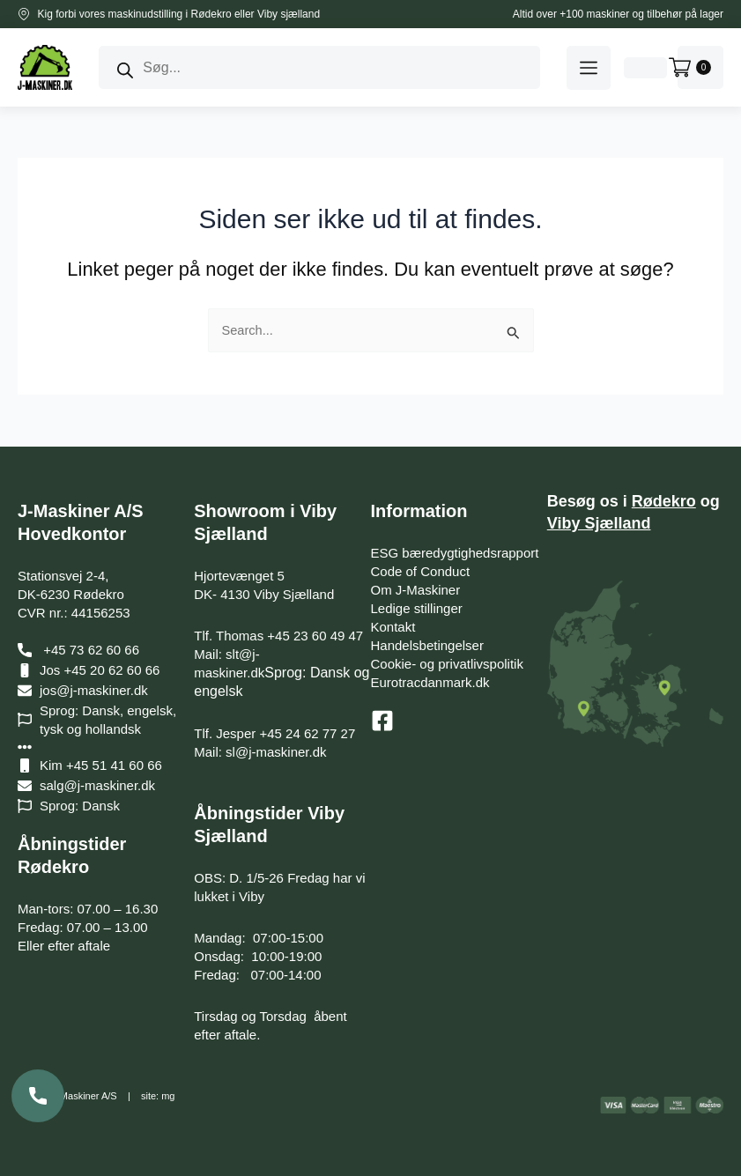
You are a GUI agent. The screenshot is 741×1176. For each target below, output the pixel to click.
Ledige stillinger (417, 608)
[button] (588, 68)
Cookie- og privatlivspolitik (447, 663)
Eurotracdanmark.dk (430, 682)
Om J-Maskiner (416, 589)
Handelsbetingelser (427, 645)
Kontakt (393, 626)
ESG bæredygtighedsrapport (455, 552)
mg (167, 1096)
